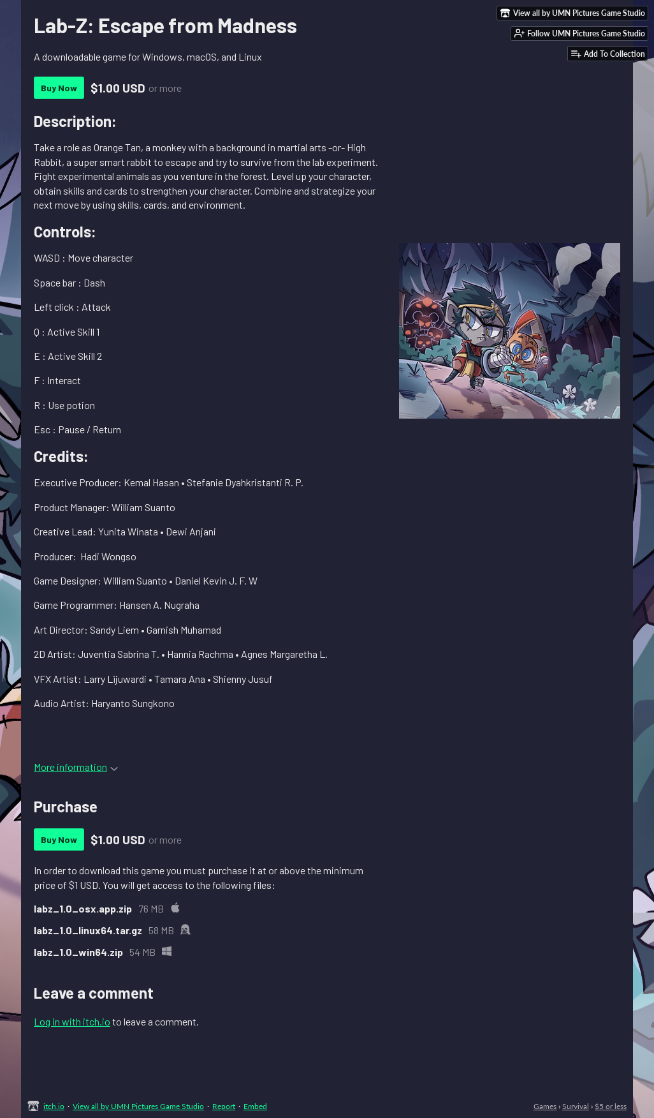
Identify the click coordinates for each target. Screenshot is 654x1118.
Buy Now (59, 87)
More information (76, 767)
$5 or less (611, 1106)
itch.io (53, 1106)
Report (223, 1106)
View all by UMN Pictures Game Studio (138, 1106)
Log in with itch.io (72, 1021)
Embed (255, 1106)
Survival (575, 1106)
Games (545, 1106)
